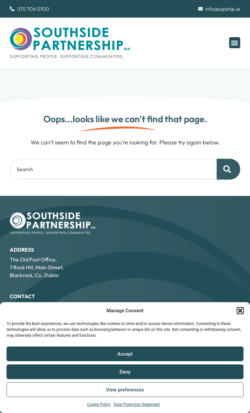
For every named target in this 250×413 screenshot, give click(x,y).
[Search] (228, 169)
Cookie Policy (98, 404)
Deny (125, 372)
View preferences (125, 390)
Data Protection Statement (137, 404)
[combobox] (113, 169)
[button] (240, 310)
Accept (125, 354)
